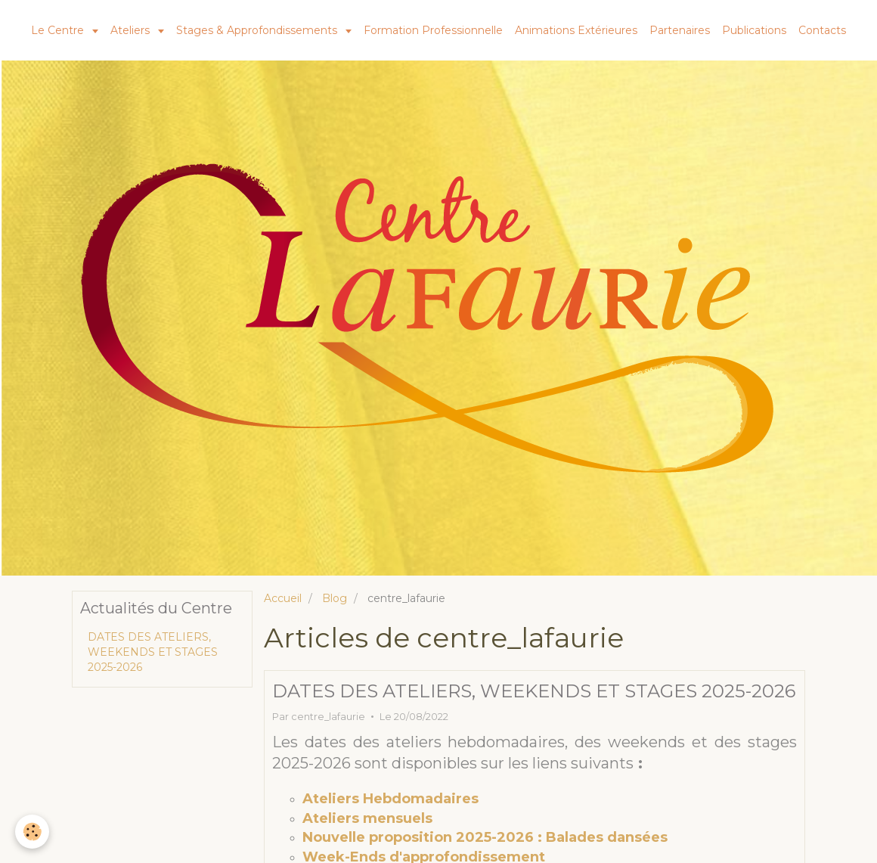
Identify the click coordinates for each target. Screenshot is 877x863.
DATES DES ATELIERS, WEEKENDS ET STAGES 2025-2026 (533, 691)
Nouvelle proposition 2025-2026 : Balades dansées (485, 837)
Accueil (283, 598)
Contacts (822, 30)
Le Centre (59, 30)
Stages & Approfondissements (258, 30)
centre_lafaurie (328, 716)
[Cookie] (32, 832)
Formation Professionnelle (433, 30)
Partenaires (679, 30)
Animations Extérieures (576, 30)
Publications (754, 30)
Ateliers (131, 30)
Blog (334, 598)
